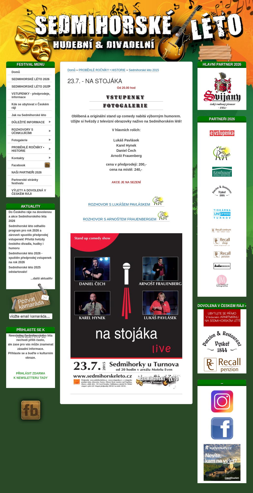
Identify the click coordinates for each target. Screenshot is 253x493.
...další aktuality (42, 278)
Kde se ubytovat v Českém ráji (30, 106)
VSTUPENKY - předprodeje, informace (31, 95)
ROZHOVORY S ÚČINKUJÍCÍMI (22, 131)
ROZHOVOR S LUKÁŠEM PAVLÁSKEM (126, 204)
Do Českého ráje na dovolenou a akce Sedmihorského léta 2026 (30, 216)
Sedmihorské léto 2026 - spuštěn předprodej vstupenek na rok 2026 (30, 258)
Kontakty (18, 158)
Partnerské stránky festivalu (25, 181)
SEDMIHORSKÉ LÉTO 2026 (31, 79)
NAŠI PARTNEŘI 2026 (27, 172)
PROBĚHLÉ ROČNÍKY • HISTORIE (28, 149)
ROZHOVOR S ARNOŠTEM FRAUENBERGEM (126, 219)
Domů (16, 72)
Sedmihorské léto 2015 (144, 70)
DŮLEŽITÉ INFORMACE (28, 122)
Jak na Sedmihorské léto (29, 115)
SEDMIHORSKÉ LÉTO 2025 (31, 86)
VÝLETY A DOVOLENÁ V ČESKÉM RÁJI (29, 192)
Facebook (18, 165)
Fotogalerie (20, 140)
